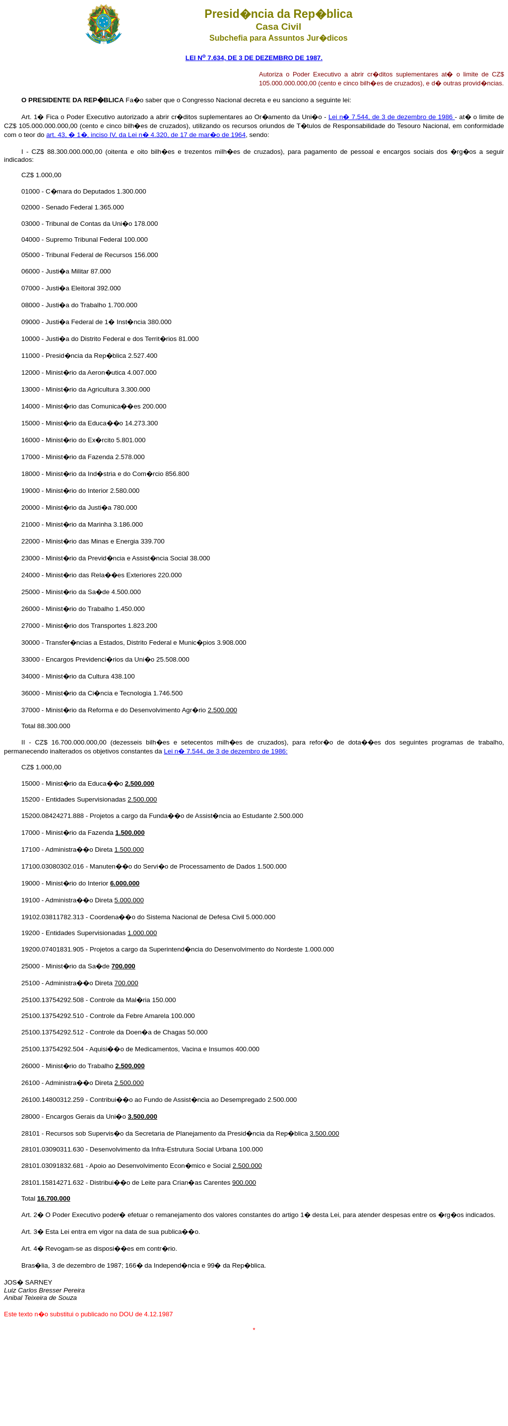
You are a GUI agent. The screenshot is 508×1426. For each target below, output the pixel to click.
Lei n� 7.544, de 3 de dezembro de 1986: (225, 751)
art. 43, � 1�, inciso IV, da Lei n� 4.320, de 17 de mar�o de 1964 (146, 134)
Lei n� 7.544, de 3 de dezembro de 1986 (391, 117)
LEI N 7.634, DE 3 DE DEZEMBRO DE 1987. (254, 58)
